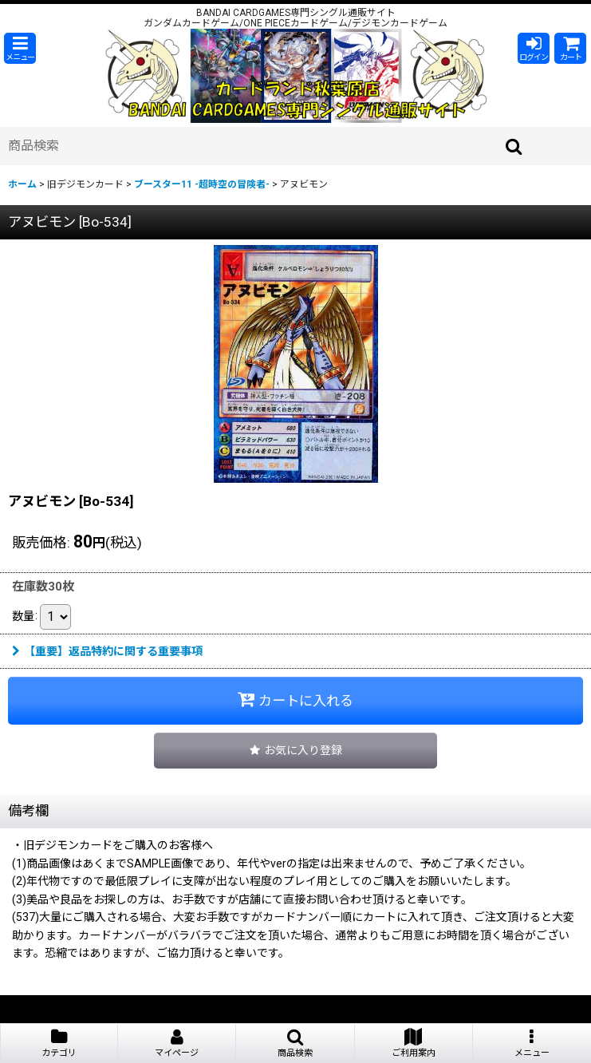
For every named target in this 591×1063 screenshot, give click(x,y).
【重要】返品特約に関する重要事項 (107, 651)
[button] (20, 48)
